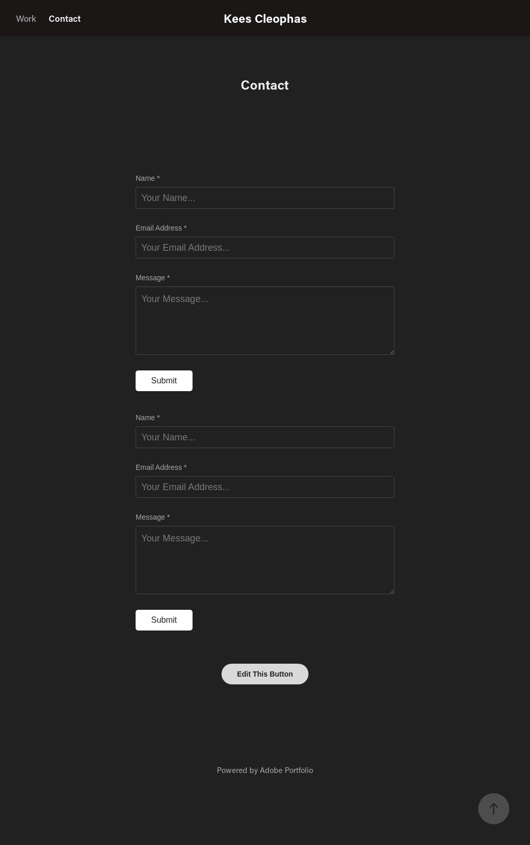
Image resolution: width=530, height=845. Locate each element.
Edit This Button (265, 674)
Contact (65, 18)
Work (26, 18)
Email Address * (161, 228)
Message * (153, 277)
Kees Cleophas (265, 18)
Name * (148, 178)
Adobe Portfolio (286, 770)
